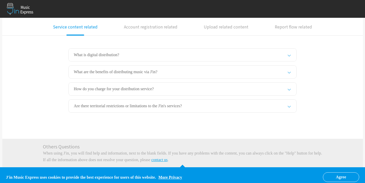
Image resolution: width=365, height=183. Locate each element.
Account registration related (150, 27)
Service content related (75, 27)
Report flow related (293, 27)
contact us (159, 160)
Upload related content (226, 27)
